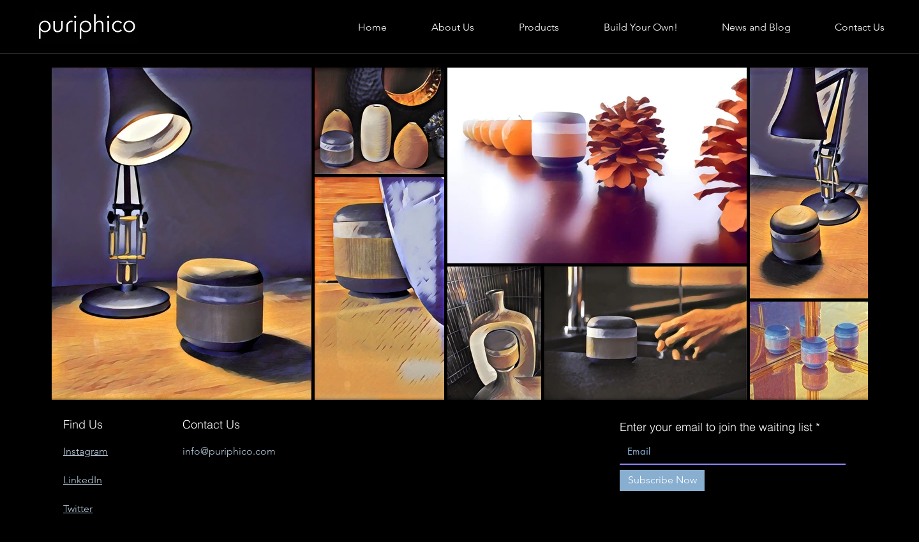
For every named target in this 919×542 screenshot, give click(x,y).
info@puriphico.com (229, 451)
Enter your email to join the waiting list (716, 427)
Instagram (85, 451)
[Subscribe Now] (662, 480)
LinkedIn (82, 480)
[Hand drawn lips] (86, 27)
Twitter (78, 508)
